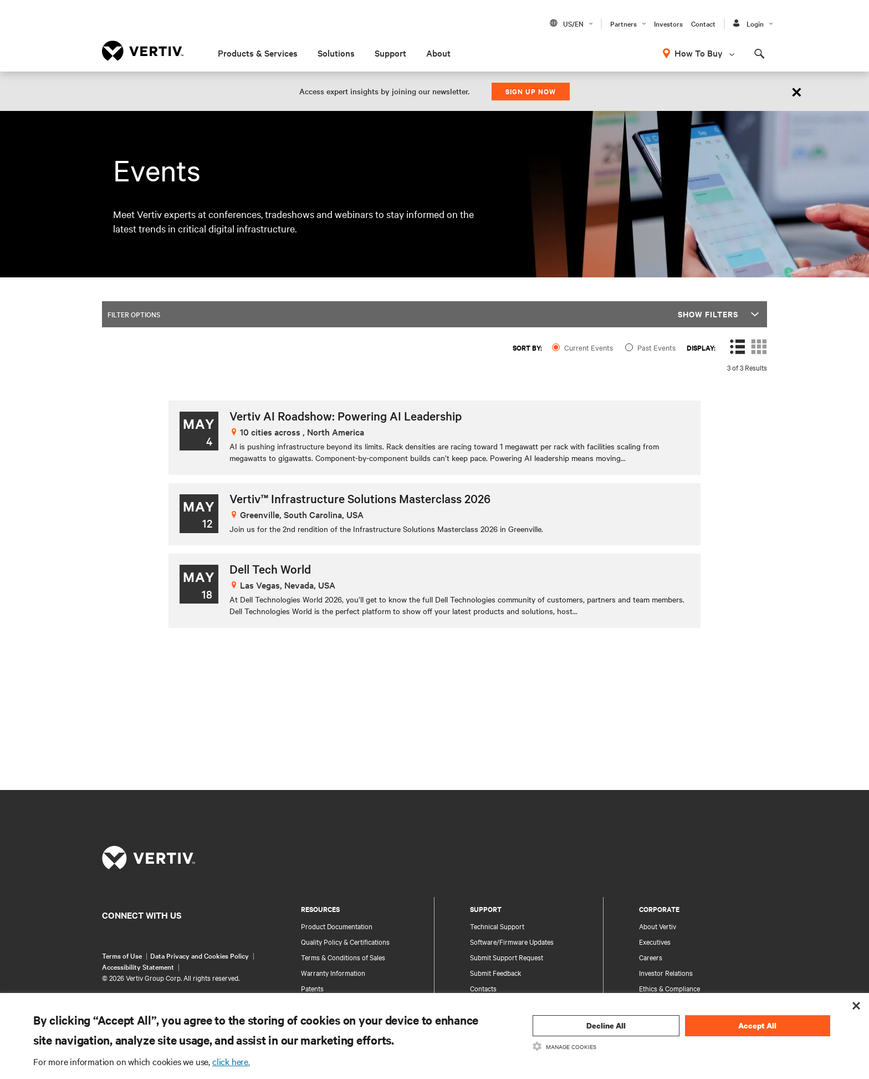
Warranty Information (333, 972)
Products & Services (258, 53)
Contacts (483, 988)
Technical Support (497, 926)
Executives (655, 941)
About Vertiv (657, 926)
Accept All (757, 1025)
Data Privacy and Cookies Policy (199, 955)
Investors (668, 23)
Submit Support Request (506, 957)
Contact (703, 23)
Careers (650, 957)
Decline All (606, 1025)
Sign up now (530, 91)
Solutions (336, 53)
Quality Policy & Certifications (345, 941)
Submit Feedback (496, 972)
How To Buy (698, 53)
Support (390, 53)
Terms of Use (122, 955)
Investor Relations (666, 972)
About (438, 53)
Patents (312, 988)
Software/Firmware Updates (512, 941)
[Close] (796, 91)
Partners (623, 23)
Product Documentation (336, 926)
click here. (231, 1061)
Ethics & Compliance (669, 988)
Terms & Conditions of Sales (343, 957)
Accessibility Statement (138, 966)
